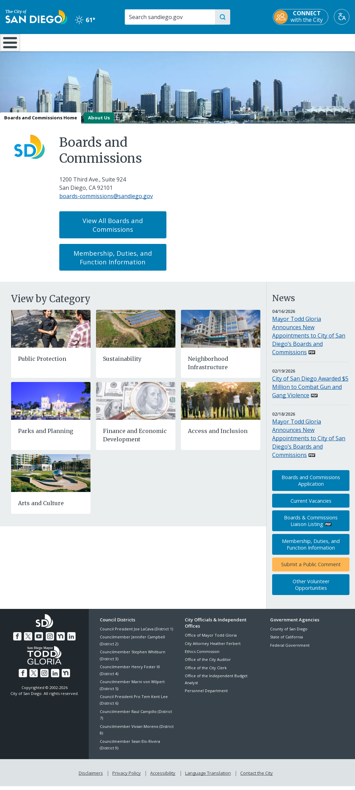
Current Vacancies (311, 505)
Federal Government (290, 650)
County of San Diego (289, 633)
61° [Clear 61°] (85, 19)
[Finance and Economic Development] (135, 405)
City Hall (325, 42)
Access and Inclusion (218, 435)
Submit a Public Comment (311, 569)
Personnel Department (206, 695)
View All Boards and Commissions (113, 229)
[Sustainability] (135, 333)
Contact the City (255, 777)
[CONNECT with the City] (300, 17)
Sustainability (122, 363)
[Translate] (341, 17)
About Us (99, 122)
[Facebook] (19, 640)
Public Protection (42, 363)
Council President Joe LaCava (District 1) (136, 633)
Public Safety (266, 42)
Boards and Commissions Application (311, 485)
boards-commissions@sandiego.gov (106, 201)
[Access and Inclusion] (220, 405)
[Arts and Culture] (50, 477)
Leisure (46, 42)
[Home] (9, 45)
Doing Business (153, 42)
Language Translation (207, 777)
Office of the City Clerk (206, 672)
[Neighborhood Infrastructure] (220, 333)
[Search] (169, 17)
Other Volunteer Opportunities (311, 589)
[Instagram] (49, 640)
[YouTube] (39, 640)
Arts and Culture (41, 507)
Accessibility (162, 777)
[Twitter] (29, 640)
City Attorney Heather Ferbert (213, 648)
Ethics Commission (202, 656)
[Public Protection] (50, 333)
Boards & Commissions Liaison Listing (311, 526)
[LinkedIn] (70, 640)
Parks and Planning (45, 435)
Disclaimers (92, 777)
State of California (286, 642)
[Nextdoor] (59, 640)
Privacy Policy (127, 777)
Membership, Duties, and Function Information (112, 262)
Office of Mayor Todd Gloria (211, 640)
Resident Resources (101, 42)
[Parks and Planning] (50, 405)
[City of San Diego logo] (36, 16)
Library (207, 42)
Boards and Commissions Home (40, 122)
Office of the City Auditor (208, 664)
